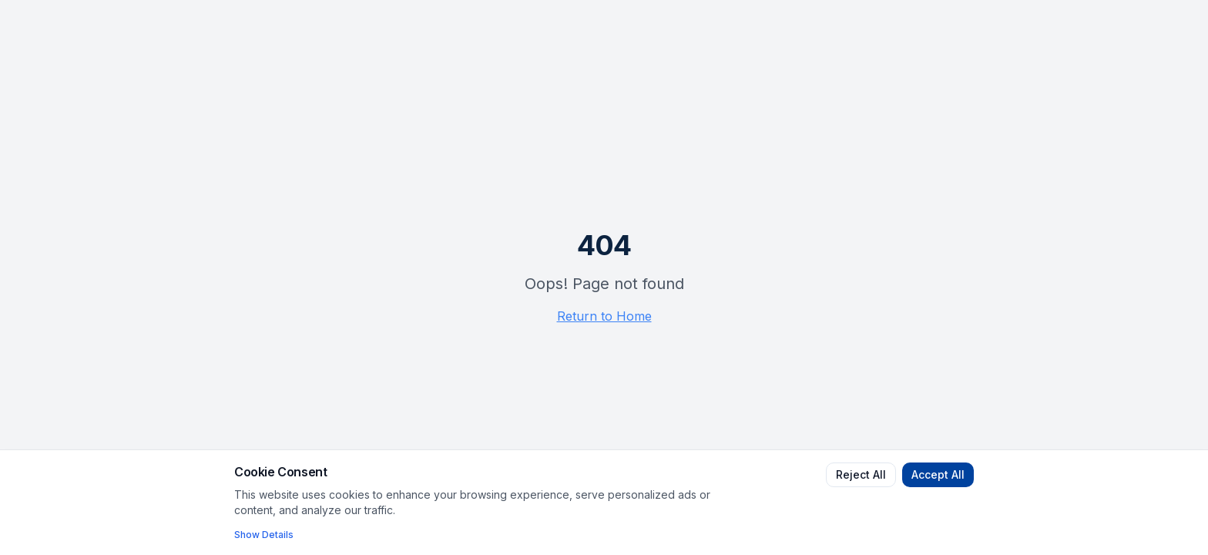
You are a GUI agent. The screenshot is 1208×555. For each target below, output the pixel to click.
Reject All (861, 474)
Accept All (938, 474)
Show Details (264, 534)
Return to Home (604, 316)
